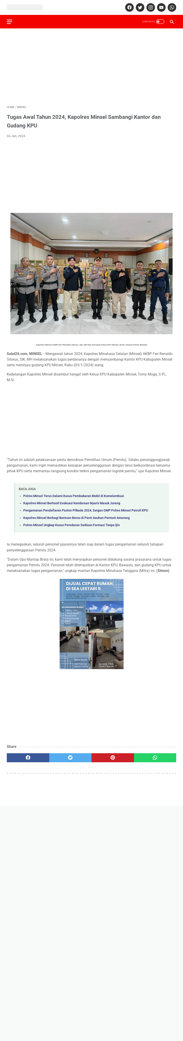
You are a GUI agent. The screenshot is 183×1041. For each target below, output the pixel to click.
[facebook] (129, 7)
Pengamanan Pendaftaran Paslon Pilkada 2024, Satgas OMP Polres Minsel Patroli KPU (85, 510)
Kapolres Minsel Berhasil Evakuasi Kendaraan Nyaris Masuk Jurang (71, 503)
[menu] (9, 22)
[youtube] (161, 7)
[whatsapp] (171, 7)
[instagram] (150, 7)
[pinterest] (113, 757)
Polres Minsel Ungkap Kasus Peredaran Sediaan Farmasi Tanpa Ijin (71, 525)
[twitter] (139, 7)
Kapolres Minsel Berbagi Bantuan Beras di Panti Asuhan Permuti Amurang (76, 518)
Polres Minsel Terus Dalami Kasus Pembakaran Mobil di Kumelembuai (73, 496)
